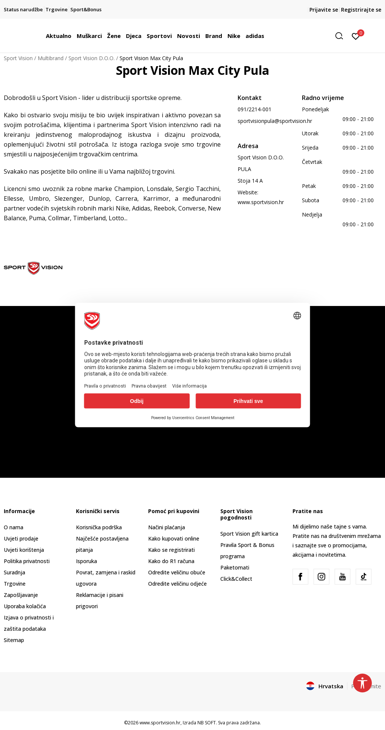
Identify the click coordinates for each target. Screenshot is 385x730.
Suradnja (14, 572)
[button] (342, 35)
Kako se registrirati (171, 549)
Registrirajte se (361, 9)
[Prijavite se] (356, 35)
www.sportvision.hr (261, 202)
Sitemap (14, 640)
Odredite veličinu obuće (176, 572)
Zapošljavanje (21, 594)
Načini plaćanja (166, 527)
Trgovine (15, 583)
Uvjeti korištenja (24, 549)
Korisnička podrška (99, 527)
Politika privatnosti (27, 561)
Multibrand (51, 58)
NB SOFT (206, 722)
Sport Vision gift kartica (249, 533)
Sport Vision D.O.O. (91, 58)
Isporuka (86, 561)
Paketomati (234, 567)
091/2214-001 (254, 109)
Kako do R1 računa (171, 561)
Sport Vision (18, 58)
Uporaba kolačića (25, 606)
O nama (13, 527)
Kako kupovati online (173, 538)
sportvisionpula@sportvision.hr (275, 120)
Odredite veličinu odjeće (177, 583)
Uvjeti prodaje (21, 538)
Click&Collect (236, 578)
